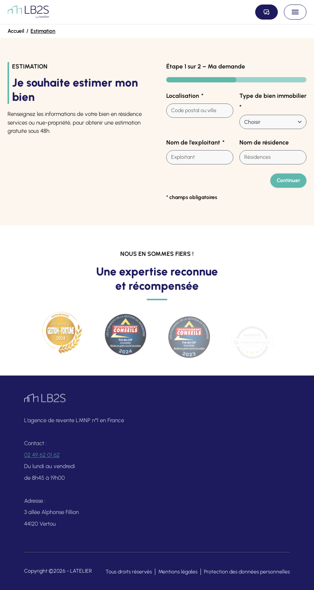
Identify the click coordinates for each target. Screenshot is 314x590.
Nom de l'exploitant (195, 142)
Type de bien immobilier (272, 102)
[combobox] (199, 110)
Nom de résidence (264, 142)
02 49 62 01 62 (42, 459)
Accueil (16, 31)
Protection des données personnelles (247, 572)
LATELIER (81, 571)
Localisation (185, 95)
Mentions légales (178, 572)
